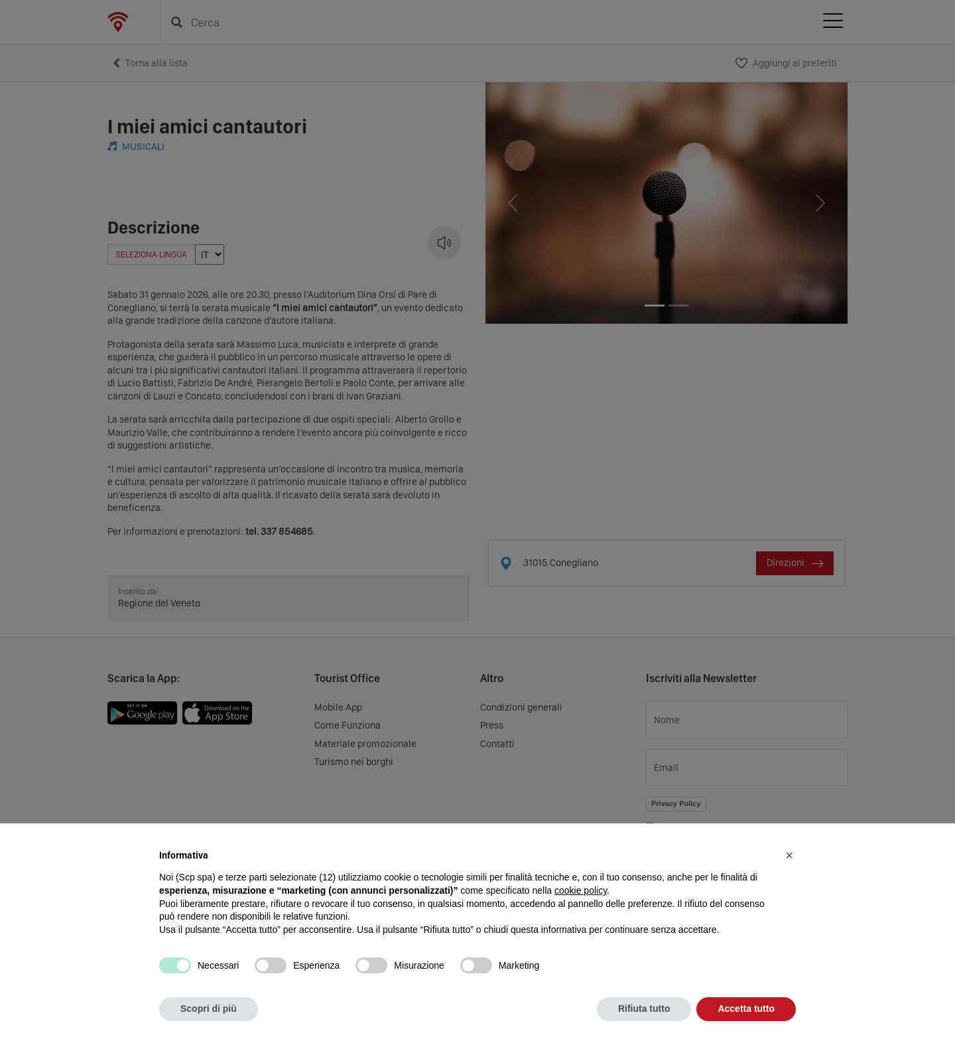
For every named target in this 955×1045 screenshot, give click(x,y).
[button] (789, 855)
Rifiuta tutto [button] (644, 1008)
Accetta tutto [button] (746, 1008)
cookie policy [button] (580, 890)
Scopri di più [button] (208, 1008)
